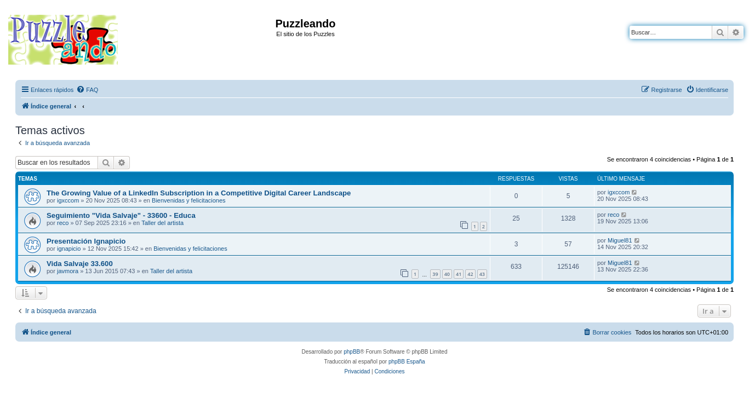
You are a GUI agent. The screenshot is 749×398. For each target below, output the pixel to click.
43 (482, 274)
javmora (67, 271)
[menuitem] (87, 89)
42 (470, 274)
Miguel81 (620, 240)
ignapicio (69, 248)
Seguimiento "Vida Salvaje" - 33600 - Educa (121, 215)
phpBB (352, 352)
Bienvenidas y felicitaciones (189, 200)
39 (435, 274)
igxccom (68, 200)
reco (62, 223)
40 (447, 274)
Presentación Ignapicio (86, 241)
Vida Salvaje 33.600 (80, 263)
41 (458, 274)
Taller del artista (162, 223)
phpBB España (406, 362)
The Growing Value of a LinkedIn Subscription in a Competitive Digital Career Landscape (199, 193)
